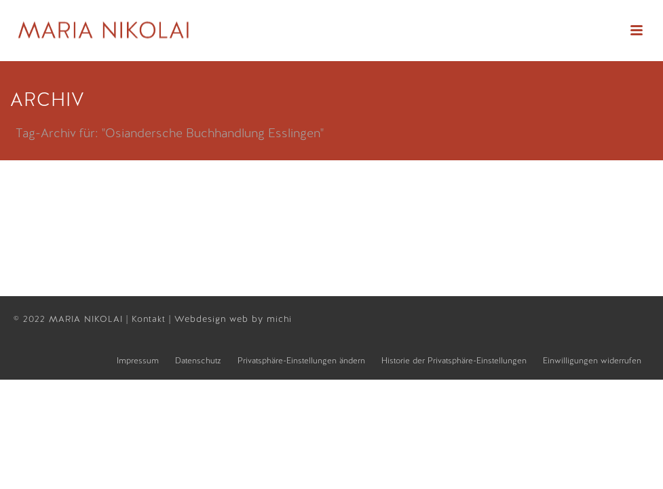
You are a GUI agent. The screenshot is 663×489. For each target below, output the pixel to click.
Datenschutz (198, 360)
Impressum (138, 360)
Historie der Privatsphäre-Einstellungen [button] (454, 360)
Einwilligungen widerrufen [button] (592, 360)
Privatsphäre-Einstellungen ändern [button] (301, 360)
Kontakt (150, 319)
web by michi (262, 319)
